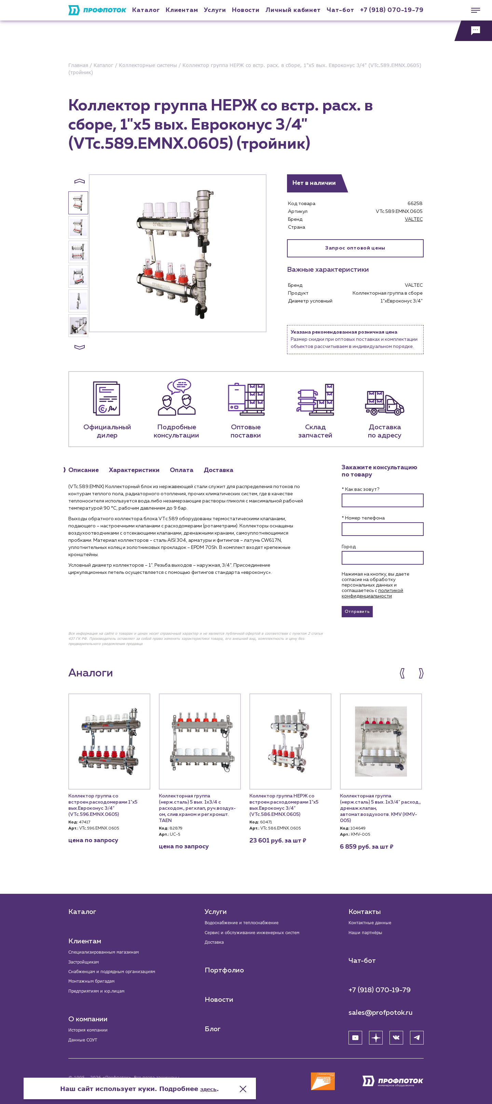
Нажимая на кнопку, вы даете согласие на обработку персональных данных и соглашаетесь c (375, 585)
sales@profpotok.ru (380, 1009)
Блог (213, 1027)
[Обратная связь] (473, 31)
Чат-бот (340, 10)
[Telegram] (417, 1034)
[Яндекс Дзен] (376, 1034)
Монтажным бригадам (95, 980)
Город (349, 546)
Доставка (216, 940)
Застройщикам (86, 958)
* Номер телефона (363, 518)
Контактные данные (373, 918)
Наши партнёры (368, 929)
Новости (219, 997)
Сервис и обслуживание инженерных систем (260, 929)
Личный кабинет (293, 10)
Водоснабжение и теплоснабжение (248, 918)
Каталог (146, 10)
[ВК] (396, 1034)
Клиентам (182, 10)
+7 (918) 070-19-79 (392, 10)
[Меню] (473, 10)
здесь (315, 1076)
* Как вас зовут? (360, 489)
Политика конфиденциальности (102, 1085)
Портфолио (224, 968)
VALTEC (414, 219)
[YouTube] (355, 1034)
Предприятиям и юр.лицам (101, 990)
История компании (91, 1030)
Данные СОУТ (85, 1041)
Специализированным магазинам (109, 948)
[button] (79, 181)
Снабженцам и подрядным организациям (119, 969)
